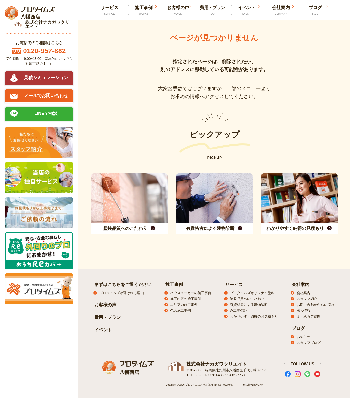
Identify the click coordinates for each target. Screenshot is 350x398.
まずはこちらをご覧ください (123, 284)
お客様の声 (178, 10)
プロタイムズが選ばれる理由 (121, 293)
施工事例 (144, 10)
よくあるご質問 (309, 316)
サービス (234, 284)
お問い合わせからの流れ (315, 305)
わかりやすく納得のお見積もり (254, 316)
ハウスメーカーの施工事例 (190, 293)
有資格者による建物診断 (249, 305)
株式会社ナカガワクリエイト (215, 363)
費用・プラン (212, 10)
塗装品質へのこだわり (247, 299)
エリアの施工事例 (184, 305)
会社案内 (281, 10)
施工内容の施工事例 (185, 299)
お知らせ (303, 337)
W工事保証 (238, 310)
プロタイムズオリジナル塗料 (252, 293)
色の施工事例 (180, 310)
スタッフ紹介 (307, 299)
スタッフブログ (309, 343)
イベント (246, 10)
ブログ (315, 10)
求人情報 (303, 310)
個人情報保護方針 (253, 384)
